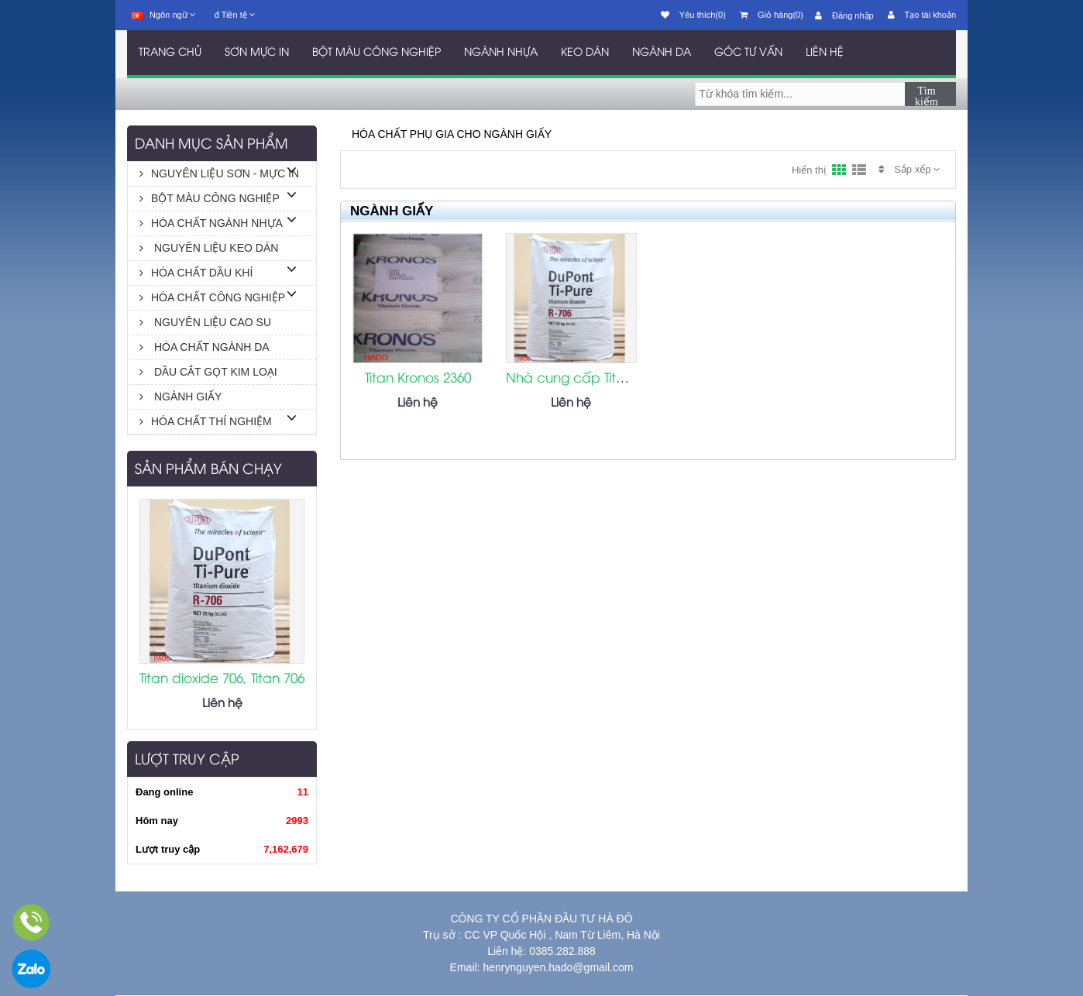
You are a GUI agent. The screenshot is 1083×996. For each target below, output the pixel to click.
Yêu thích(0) (693, 14)
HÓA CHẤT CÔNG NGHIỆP (212, 297)
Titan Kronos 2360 (418, 379)
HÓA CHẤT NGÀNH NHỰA (211, 223)
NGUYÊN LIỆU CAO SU (205, 322)
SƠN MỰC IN (257, 53)
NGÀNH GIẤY (180, 396)
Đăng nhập (844, 15)
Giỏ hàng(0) (771, 14)
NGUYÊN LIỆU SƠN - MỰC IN (219, 173)
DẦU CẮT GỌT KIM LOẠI (208, 372)
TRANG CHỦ (170, 53)
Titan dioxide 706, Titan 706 (221, 679)
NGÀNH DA (661, 53)
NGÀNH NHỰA (501, 53)
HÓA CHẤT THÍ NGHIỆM (205, 421)
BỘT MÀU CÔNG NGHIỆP (376, 53)
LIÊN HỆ (825, 53)
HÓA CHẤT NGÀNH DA (204, 347)
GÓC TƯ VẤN (748, 53)
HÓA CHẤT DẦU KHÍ (196, 272)
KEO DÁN (585, 53)
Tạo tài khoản (922, 14)
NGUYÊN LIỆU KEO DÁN (208, 248)
